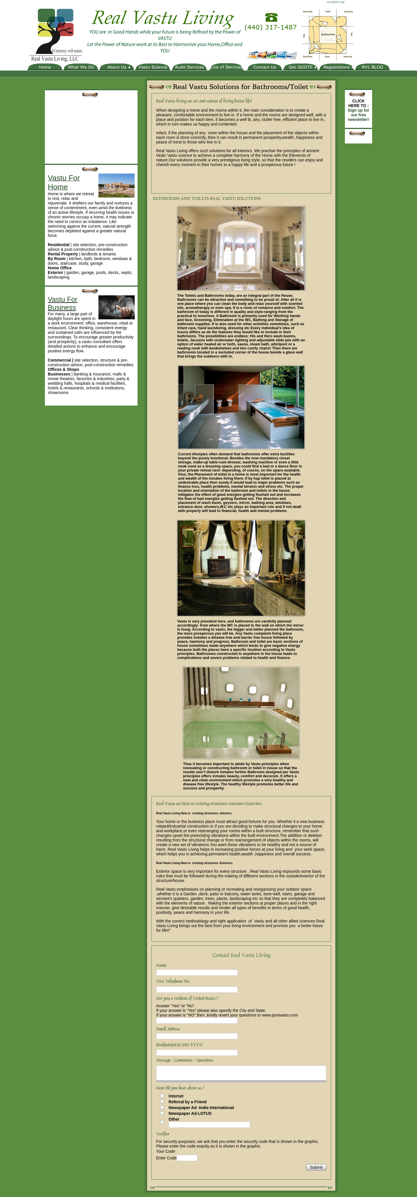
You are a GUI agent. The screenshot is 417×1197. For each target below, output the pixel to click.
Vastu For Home (64, 182)
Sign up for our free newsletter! (358, 115)
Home (330, 2)
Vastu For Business (62, 303)
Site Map (339, 2)
